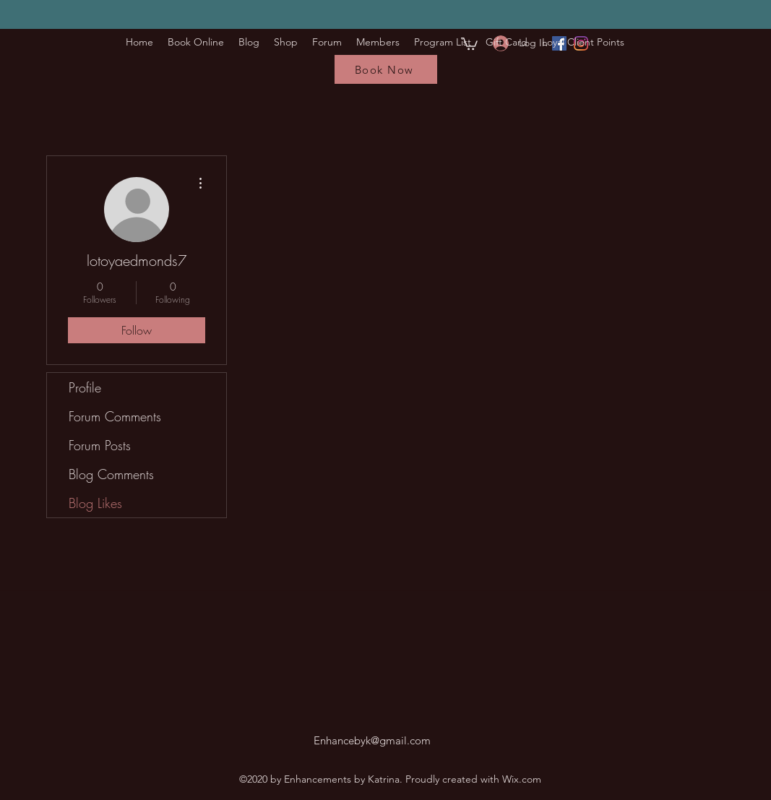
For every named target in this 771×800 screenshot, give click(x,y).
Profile (85, 387)
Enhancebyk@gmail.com (372, 740)
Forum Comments (115, 416)
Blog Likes (95, 503)
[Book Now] (386, 69)
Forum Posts (100, 445)
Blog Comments (111, 474)
